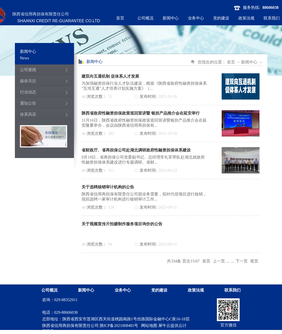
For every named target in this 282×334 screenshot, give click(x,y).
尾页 (254, 261)
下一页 (242, 261)
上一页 (219, 261)
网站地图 (148, 325)
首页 (120, 18)
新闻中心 (249, 62)
